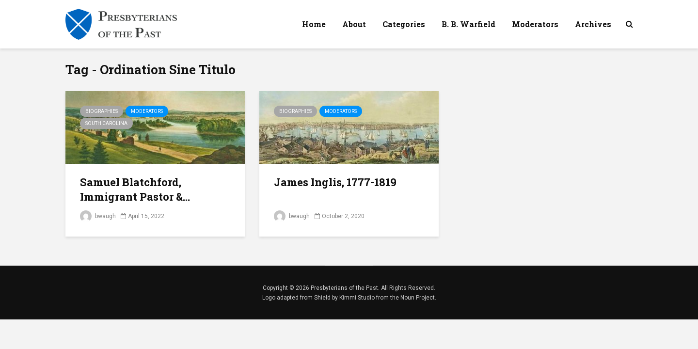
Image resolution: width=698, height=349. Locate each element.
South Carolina (106, 123)
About (354, 24)
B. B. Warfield (468, 24)
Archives (593, 24)
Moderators (535, 24)
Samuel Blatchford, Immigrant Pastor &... (135, 189)
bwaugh (98, 216)
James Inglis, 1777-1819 (335, 182)
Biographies (101, 111)
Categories (403, 24)
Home (314, 24)
